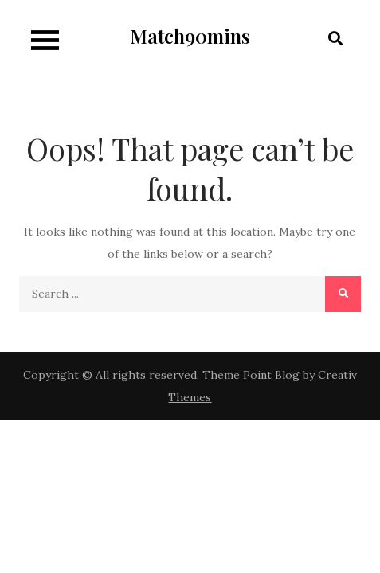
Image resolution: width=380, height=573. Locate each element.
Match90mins (190, 36)
